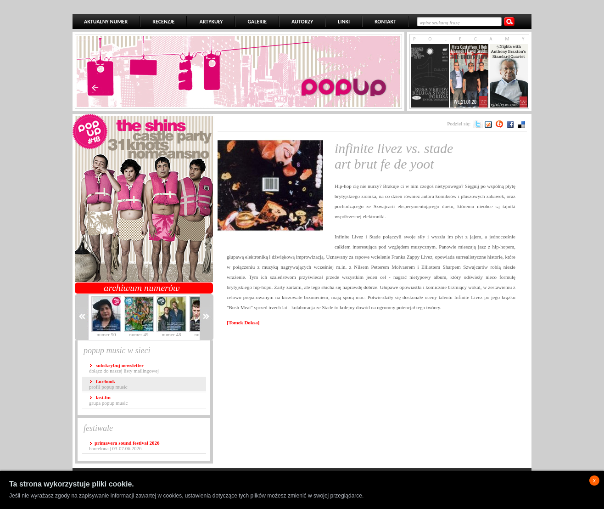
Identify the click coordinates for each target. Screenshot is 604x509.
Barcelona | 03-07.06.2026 (124, 445)
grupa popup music (108, 400)
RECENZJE (163, 21)
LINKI (344, 21)
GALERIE (257, 21)
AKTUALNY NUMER (106, 21)
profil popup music (108, 384)
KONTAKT (385, 21)
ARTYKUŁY (211, 21)
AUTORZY (302, 21)
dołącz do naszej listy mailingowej (124, 367)
